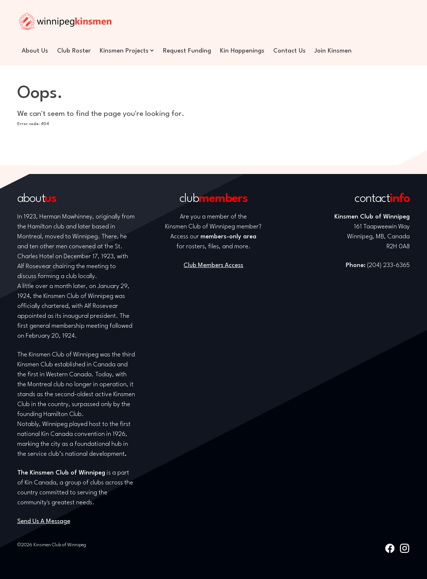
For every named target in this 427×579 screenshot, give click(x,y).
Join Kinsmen (333, 51)
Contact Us (289, 51)
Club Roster (74, 51)
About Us (35, 51)
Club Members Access (213, 265)
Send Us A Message (43, 521)
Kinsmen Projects (124, 51)
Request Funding (187, 51)
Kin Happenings (242, 51)
